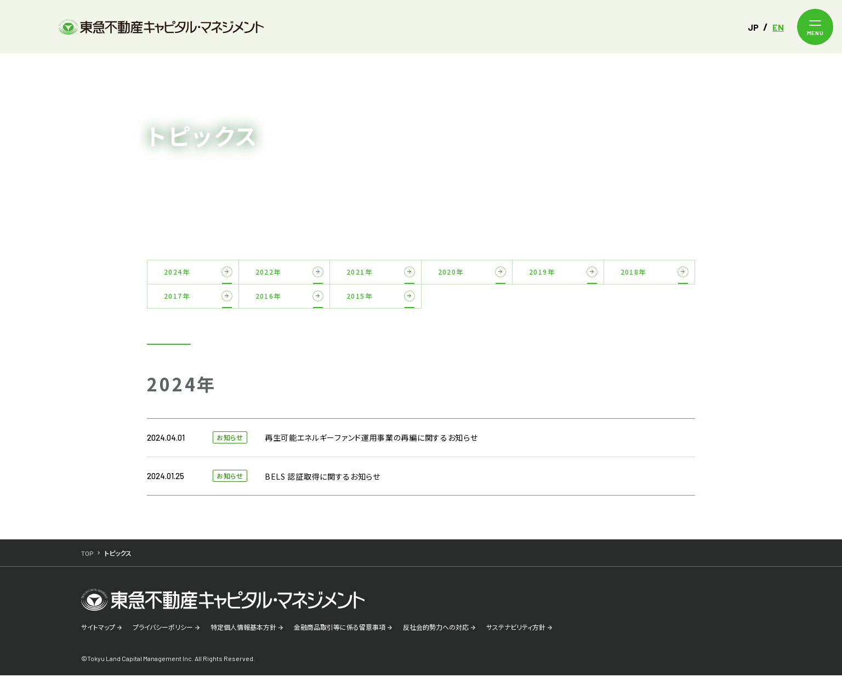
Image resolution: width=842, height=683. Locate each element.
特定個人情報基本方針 (243, 634)
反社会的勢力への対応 (436, 634)
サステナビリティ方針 (515, 634)
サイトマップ (98, 634)
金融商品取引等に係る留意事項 (339, 634)
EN (778, 27)
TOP (87, 67)
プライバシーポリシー (163, 634)
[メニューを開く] (815, 27)
